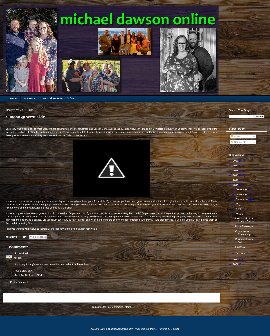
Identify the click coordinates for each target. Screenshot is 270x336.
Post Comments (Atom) (119, 307)
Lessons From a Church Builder (245, 220)
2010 (236, 259)
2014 (236, 170)
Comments (238, 142)
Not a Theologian (244, 226)
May (238, 204)
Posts (235, 136)
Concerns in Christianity (242, 233)
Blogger (175, 329)
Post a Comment (19, 282)
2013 (236, 175)
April (239, 209)
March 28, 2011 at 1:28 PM (28, 275)
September (242, 199)
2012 (236, 180)
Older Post (210, 297)
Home (13, 98)
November (242, 194)
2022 (236, 160)
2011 (236, 185)
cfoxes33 (19, 253)
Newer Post (13, 297)
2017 (236, 165)
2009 (236, 264)
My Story (29, 98)
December (242, 189)
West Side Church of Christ (59, 98)
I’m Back (240, 247)
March (240, 214)
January (241, 253)
